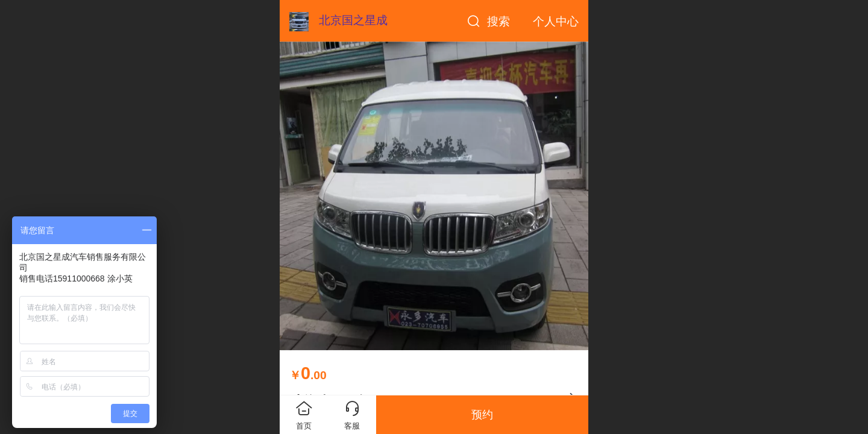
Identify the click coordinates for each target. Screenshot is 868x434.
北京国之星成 (353, 20)
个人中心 (556, 21)
